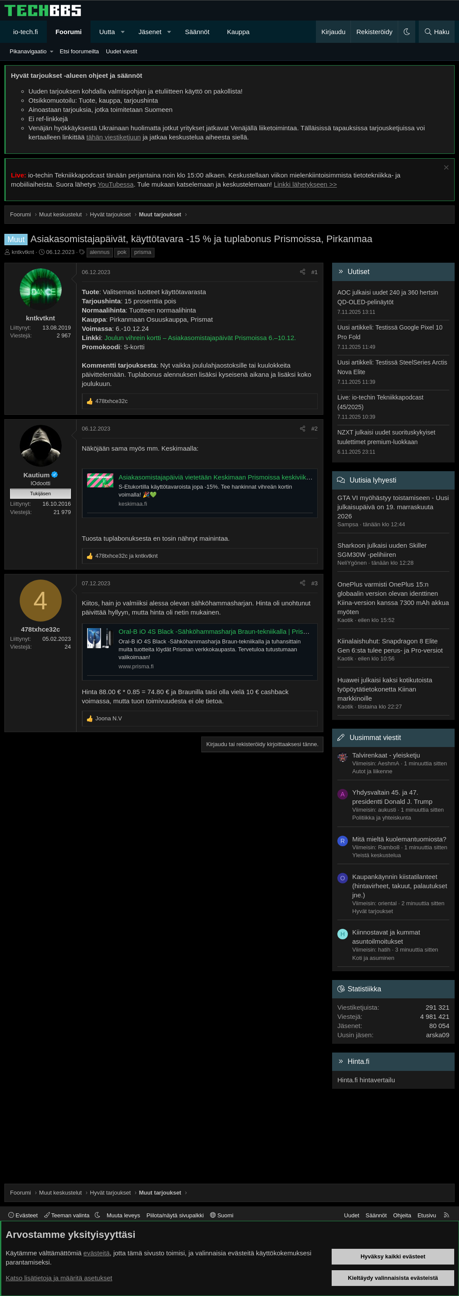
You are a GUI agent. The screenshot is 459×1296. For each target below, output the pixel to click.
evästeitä (97, 1253)
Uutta (107, 31)
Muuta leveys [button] (123, 1215)
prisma (142, 252)
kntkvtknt (23, 252)
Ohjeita (402, 1215)
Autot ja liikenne (372, 771)
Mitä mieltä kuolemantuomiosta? (399, 839)
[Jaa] (302, 272)
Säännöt (197, 31)
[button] (123, 32)
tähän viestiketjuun (114, 137)
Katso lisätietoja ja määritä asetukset (59, 1278)
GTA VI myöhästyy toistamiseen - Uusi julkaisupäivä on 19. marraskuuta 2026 (393, 507)
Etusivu (426, 1215)
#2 (315, 428)
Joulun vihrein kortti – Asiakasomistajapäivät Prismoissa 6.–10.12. (200, 337)
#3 (315, 583)
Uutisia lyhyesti (373, 480)
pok (121, 252)
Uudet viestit (121, 51)
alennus (100, 252)
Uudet (351, 1215)
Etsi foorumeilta (79, 51)
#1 (315, 272)
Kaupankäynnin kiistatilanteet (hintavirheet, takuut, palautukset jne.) (399, 886)
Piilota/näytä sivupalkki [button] (175, 1215)
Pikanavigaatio (28, 51)
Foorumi (69, 31)
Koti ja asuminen (373, 958)
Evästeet (23, 1215)
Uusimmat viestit (375, 737)
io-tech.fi (25, 31)
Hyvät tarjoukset (372, 911)
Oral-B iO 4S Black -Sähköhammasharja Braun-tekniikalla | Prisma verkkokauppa (237, 631)
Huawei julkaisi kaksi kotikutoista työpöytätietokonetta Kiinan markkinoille (384, 689)
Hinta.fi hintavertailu (366, 1080)
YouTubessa (115, 184)
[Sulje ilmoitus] (445, 168)
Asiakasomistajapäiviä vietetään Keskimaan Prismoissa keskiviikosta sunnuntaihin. (239, 477)
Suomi (221, 1215)
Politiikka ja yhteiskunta (381, 817)
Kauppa (238, 31)
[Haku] (437, 32)
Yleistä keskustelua (376, 855)
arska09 (437, 1035)
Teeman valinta (67, 1215)
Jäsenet (149, 31)
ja (126, 555)
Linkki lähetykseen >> (305, 184)
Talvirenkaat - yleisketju (386, 755)
